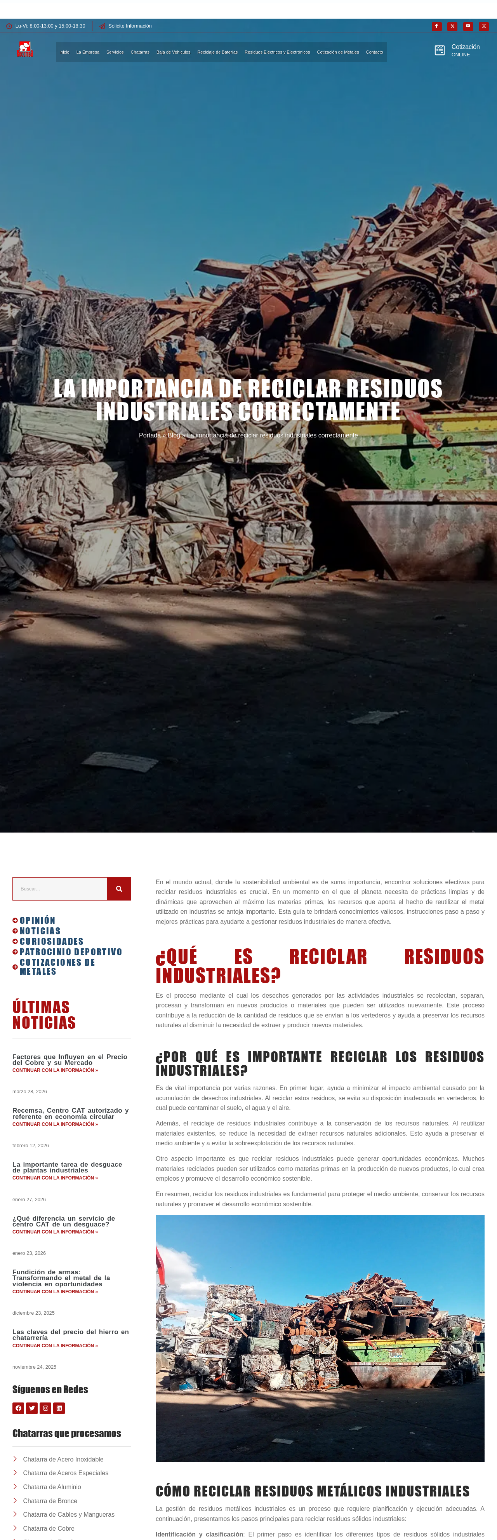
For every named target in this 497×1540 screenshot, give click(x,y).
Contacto (374, 52)
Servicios (115, 52)
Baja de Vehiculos (173, 52)
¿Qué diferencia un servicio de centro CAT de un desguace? (63, 1228)
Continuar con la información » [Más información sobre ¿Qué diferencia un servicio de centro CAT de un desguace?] (55, 1240)
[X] (452, 26)
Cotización (466, 47)
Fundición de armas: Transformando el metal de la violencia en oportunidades (61, 1288)
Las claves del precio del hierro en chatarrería (70, 1347)
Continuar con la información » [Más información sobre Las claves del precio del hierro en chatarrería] (55, 1358)
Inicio (64, 52)
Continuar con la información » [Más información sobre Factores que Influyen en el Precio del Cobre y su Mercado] (55, 1071)
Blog (174, 435)
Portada (150, 435)
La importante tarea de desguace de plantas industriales (67, 1172)
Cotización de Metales (338, 52)
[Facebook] (437, 26)
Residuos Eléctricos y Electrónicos (277, 52)
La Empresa (87, 52)
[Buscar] (119, 889)
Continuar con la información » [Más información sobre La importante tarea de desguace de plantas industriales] (55, 1183)
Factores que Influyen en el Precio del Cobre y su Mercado (69, 1059)
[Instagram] (484, 26)
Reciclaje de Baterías (217, 52)
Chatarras (140, 52)
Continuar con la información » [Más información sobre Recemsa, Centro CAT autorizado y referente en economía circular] (55, 1127)
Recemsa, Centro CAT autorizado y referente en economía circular (70, 1115)
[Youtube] (468, 26)
